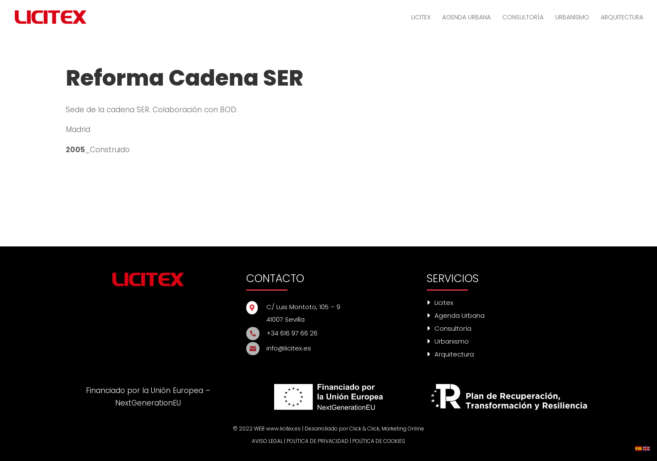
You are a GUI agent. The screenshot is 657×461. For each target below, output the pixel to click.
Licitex (440, 302)
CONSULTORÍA (523, 18)
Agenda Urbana (456, 315)
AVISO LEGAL (267, 441)
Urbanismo (448, 341)
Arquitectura (450, 354)
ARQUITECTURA (622, 18)
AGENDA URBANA (466, 18)
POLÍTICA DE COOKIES (378, 441)
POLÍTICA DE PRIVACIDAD (317, 441)
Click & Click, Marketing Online (386, 428)
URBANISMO (572, 18)
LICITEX (421, 18)
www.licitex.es (283, 428)
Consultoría (449, 328)
